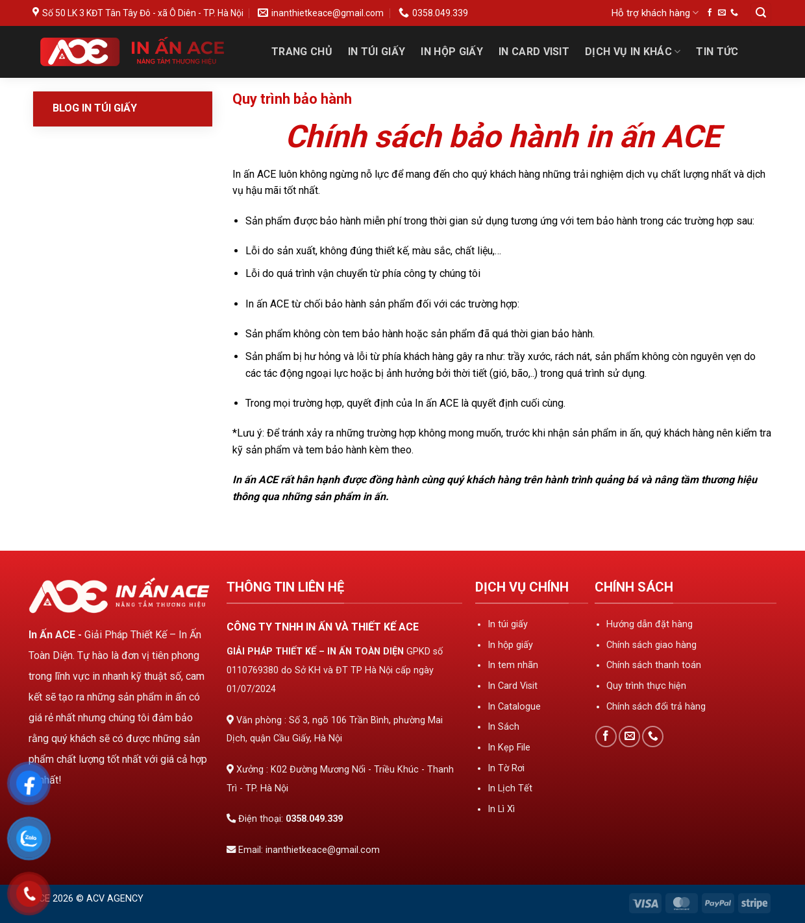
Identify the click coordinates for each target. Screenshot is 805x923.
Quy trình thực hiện (646, 685)
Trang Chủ (301, 51)
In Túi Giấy (377, 51)
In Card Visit (534, 51)
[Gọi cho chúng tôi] (734, 13)
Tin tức (717, 51)
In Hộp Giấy (452, 51)
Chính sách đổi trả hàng (656, 706)
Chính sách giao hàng (651, 645)
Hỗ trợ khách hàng (655, 12)
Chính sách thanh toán (653, 665)
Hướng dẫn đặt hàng (649, 624)
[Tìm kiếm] (760, 13)
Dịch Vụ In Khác (632, 51)
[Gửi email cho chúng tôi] (722, 13)
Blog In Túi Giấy (95, 108)
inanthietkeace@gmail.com (323, 850)
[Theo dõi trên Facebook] (709, 13)
